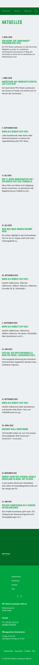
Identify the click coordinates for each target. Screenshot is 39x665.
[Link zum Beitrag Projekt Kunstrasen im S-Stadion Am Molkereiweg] (19, 509)
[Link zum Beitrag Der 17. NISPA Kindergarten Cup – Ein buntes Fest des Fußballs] (19, 173)
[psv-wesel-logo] (19, 561)
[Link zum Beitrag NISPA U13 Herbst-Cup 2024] (19, 271)
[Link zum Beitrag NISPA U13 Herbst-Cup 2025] (19, 124)
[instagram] (21, 596)
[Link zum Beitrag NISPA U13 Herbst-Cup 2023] (19, 319)
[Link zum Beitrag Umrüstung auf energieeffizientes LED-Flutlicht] (19, 86)
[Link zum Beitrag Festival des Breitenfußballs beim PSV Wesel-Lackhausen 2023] (19, 357)
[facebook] (18, 596)
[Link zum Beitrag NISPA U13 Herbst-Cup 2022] (19, 395)
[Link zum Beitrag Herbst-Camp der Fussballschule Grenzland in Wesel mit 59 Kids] (19, 470)
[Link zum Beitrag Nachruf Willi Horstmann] (19, 432)
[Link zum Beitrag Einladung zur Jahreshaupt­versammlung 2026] (19, 30)
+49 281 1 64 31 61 (11, 622)
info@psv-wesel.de (9, 625)
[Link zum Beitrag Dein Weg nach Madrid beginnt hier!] (19, 222)
